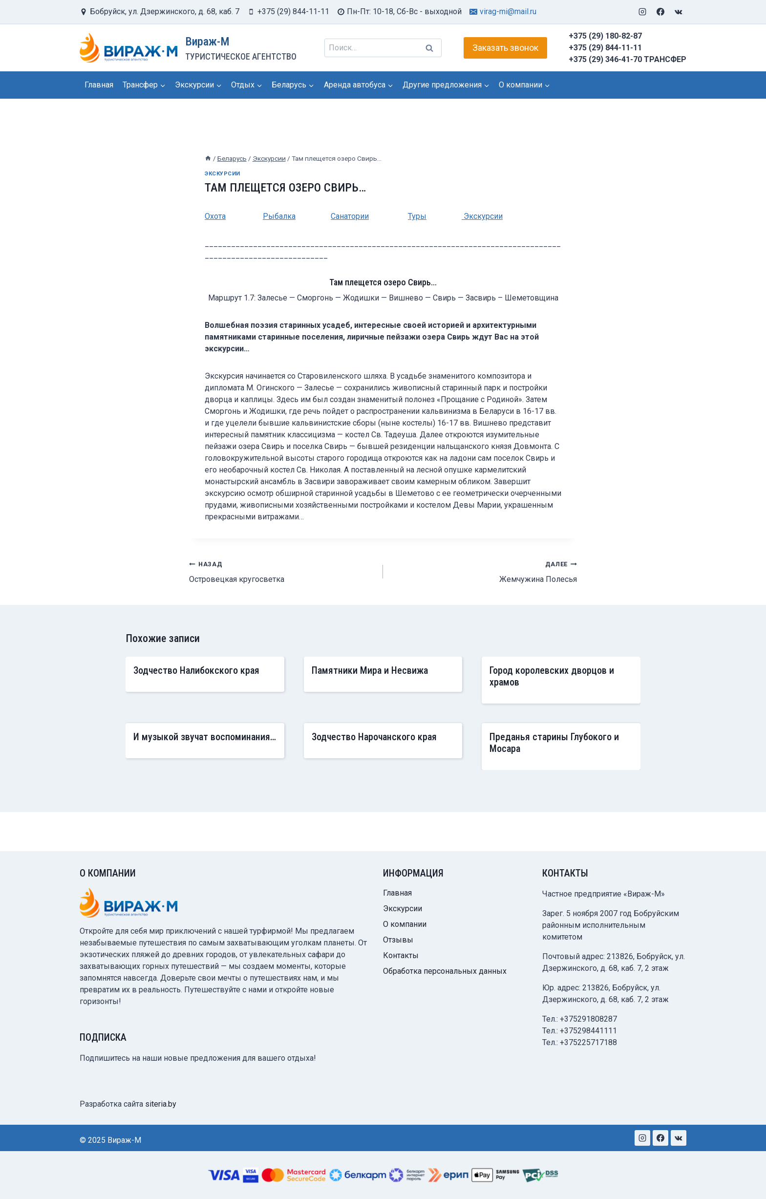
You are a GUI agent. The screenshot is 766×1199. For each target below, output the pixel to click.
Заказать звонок (505, 48)
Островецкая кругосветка (282, 571)
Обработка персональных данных (445, 971)
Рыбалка (279, 216)
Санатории (350, 216)
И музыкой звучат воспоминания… (204, 737)
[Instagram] (642, 12)
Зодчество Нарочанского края (374, 737)
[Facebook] (660, 12)
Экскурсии (222, 174)
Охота (215, 216)
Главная (99, 84)
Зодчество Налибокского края (196, 670)
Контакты (401, 955)
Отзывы (398, 939)
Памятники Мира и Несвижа (370, 670)
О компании (404, 924)
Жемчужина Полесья (484, 571)
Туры (417, 216)
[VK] (678, 12)
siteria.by (160, 1104)
